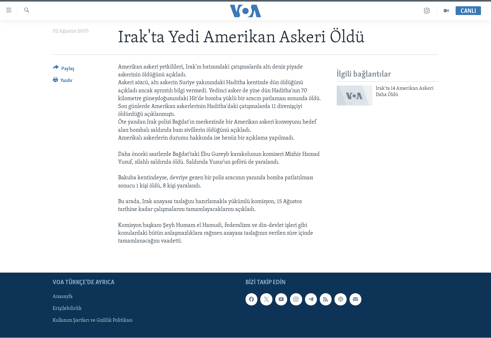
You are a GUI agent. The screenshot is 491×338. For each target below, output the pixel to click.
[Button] (64, 69)
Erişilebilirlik (67, 308)
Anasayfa (63, 297)
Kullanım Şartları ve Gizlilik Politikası (93, 320)
